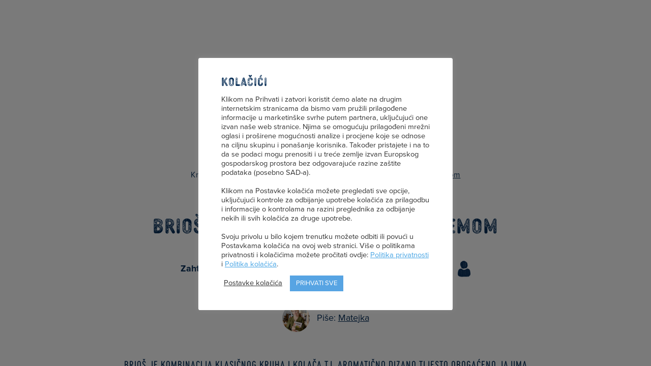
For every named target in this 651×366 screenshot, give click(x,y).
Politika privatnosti (399, 255)
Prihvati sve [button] (316, 283)
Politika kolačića (251, 264)
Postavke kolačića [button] (253, 283)
